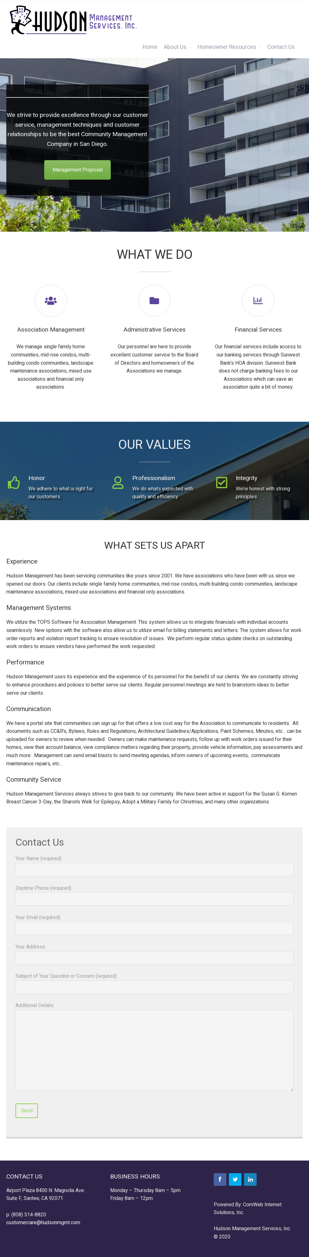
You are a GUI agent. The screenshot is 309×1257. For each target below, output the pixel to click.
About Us (175, 47)
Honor (36, 478)
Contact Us (281, 47)
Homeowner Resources (227, 47)
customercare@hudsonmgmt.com (43, 1222)
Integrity (246, 478)
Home (150, 47)
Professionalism (153, 478)
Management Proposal (77, 170)
